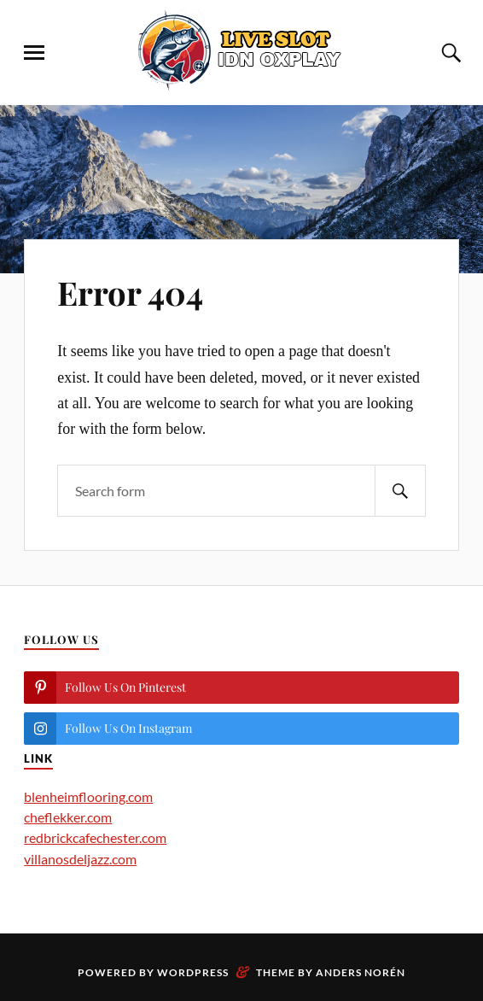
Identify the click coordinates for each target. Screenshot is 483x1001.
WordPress (193, 972)
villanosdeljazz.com (80, 859)
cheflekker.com (68, 817)
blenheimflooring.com (88, 796)
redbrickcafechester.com (95, 837)
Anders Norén (360, 972)
